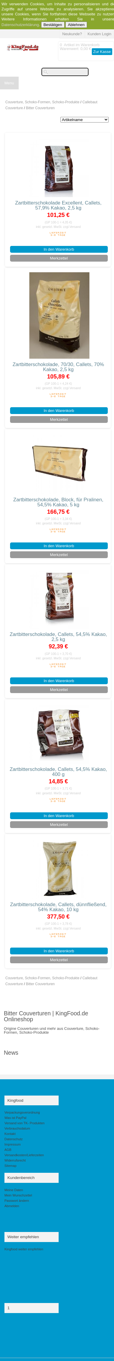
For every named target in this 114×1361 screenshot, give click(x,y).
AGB (7, 1149)
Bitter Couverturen (40, 108)
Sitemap (10, 1165)
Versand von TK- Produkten (24, 1123)
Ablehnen (76, 24)
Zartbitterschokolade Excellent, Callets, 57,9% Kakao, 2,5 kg (58, 205)
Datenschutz (13, 1139)
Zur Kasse (102, 51)
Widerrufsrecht (15, 1160)
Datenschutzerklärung (20, 24)
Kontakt (9, 1133)
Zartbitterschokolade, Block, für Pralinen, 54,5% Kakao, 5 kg (58, 502)
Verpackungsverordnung (22, 1112)
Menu (9, 83)
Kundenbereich (21, 1177)
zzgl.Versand (72, 226)
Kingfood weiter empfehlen (23, 1249)
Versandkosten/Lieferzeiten (24, 1155)
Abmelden (11, 1206)
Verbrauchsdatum (17, 1128)
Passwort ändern (16, 1200)
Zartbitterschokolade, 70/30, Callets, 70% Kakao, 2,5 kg (58, 367)
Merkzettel (59, 258)
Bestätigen (53, 24)
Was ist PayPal (15, 1118)
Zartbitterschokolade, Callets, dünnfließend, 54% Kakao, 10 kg (58, 907)
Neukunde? (72, 34)
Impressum (12, 1144)
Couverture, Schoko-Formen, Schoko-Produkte (42, 102)
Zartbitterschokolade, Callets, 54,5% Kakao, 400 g (58, 771)
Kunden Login (99, 34)
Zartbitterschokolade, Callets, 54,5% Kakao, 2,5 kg (58, 637)
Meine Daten (13, 1190)
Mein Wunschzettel (18, 1195)
